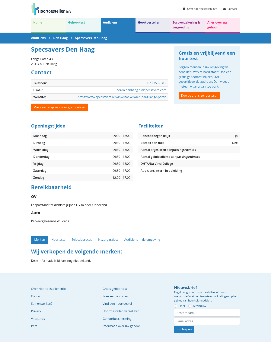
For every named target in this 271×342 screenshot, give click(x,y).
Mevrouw (199, 306)
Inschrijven (184, 329)
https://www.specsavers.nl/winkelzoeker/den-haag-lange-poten (122, 97)
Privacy (36, 311)
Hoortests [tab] (58, 239)
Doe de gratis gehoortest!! (199, 95)
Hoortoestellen (149, 22)
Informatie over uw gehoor (121, 326)
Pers (34, 326)
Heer (182, 306)
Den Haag (60, 38)
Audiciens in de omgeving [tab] (142, 239)
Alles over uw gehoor (217, 24)
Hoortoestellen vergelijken (121, 311)
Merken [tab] (39, 239)
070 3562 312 (156, 83)
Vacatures (38, 319)
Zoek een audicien (115, 296)
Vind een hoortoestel (117, 304)
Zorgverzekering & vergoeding (186, 24)
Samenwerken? (41, 304)
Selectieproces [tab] (82, 239)
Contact (230, 9)
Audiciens (110, 22)
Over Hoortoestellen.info (48, 289)
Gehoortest (76, 22)
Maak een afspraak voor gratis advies (59, 107)
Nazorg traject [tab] (108, 239)
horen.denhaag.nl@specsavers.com (141, 90)
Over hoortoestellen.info (200, 9)
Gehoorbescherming (117, 319)
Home (37, 22)
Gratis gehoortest (115, 289)
